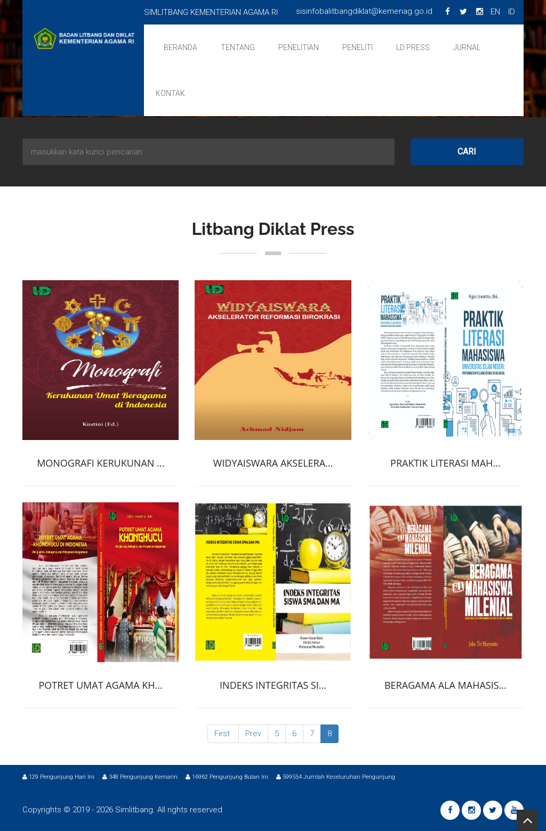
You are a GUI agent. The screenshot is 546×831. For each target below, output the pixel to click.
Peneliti (357, 47)
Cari (466, 151)
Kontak (170, 93)
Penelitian (298, 47)
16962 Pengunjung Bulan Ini (227, 776)
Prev (253, 733)
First (222, 733)
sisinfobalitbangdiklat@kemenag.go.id (364, 11)
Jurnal (466, 47)
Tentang (238, 47)
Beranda (180, 47)
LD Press (413, 47)
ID (511, 12)
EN (495, 12)
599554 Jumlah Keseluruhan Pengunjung (335, 776)
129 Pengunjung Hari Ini (58, 776)
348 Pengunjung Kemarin (140, 776)
